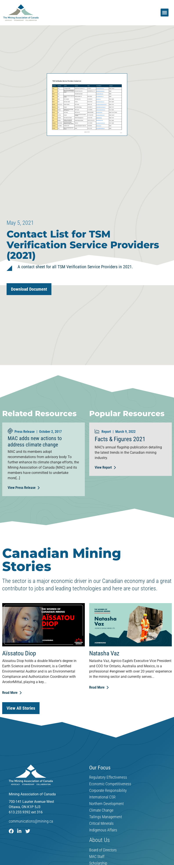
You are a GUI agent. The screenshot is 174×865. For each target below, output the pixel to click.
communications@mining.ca (31, 821)
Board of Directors (103, 850)
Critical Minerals (101, 823)
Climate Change (101, 810)
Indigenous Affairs (103, 830)
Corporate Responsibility (108, 790)
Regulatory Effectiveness (108, 777)
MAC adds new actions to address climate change (35, 441)
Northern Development (106, 804)
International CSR (102, 797)
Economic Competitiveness (110, 784)
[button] (165, 12)
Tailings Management (105, 817)
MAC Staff (96, 857)
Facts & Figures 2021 (120, 439)
